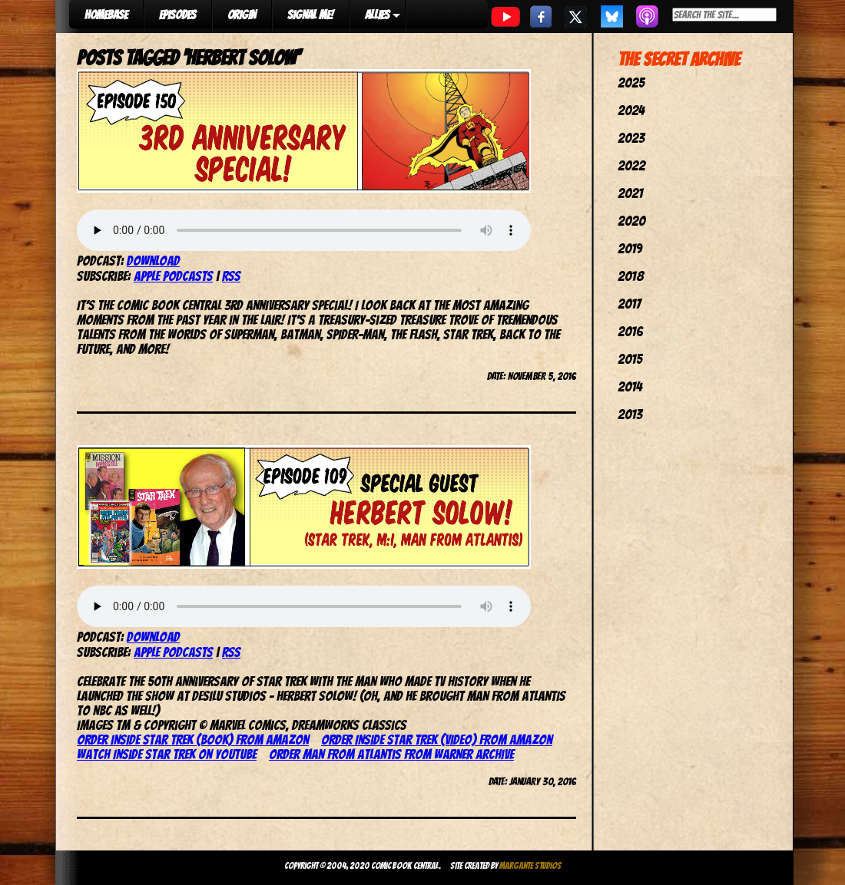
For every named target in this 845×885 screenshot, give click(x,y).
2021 (630, 193)
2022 (631, 165)
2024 (631, 110)
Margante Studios (530, 865)
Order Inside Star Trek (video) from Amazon (436, 739)
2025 (631, 82)
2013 (630, 414)
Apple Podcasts (173, 276)
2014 (630, 386)
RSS (231, 276)
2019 (630, 248)
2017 (629, 303)
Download (153, 260)
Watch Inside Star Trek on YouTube (167, 754)
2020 (631, 220)
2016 (630, 331)
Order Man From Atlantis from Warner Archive (391, 754)
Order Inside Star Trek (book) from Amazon (193, 739)
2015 (630, 359)
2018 (631, 276)
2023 (631, 137)
